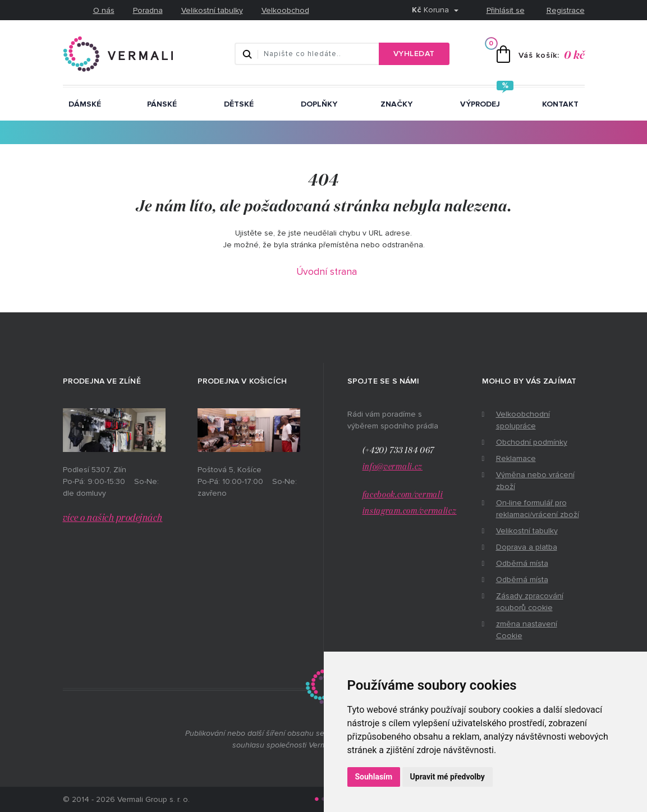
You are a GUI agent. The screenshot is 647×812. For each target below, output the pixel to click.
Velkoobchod (285, 10)
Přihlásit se (506, 10)
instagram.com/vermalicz (409, 511)
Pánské (162, 104)
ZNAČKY (396, 104)
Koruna (431, 10)
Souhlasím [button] (374, 776)
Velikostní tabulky (212, 10)
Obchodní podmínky (531, 442)
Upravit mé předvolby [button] (447, 776)
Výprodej (480, 104)
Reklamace (516, 458)
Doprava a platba (526, 547)
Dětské (239, 104)
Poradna (148, 10)
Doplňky (319, 104)
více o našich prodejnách (113, 518)
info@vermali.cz (392, 467)
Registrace (566, 10)
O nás (103, 10)
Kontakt (560, 104)
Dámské (84, 104)
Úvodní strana (326, 272)
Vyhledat (414, 53)
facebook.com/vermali (402, 495)
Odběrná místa (522, 563)
